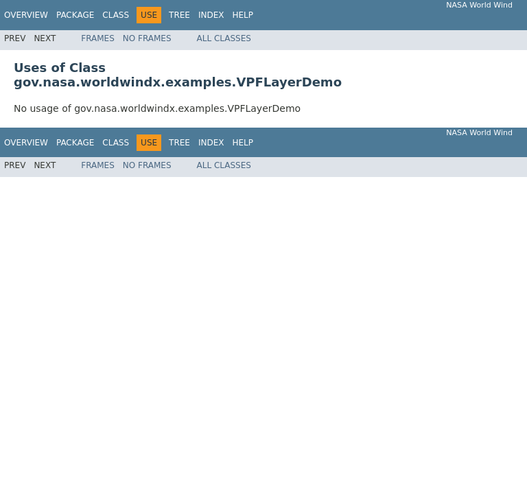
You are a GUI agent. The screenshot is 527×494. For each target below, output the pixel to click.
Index (211, 15)
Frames (98, 38)
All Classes (224, 38)
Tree (179, 15)
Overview (26, 15)
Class (115, 15)
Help (242, 15)
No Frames (147, 38)
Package (75, 15)
